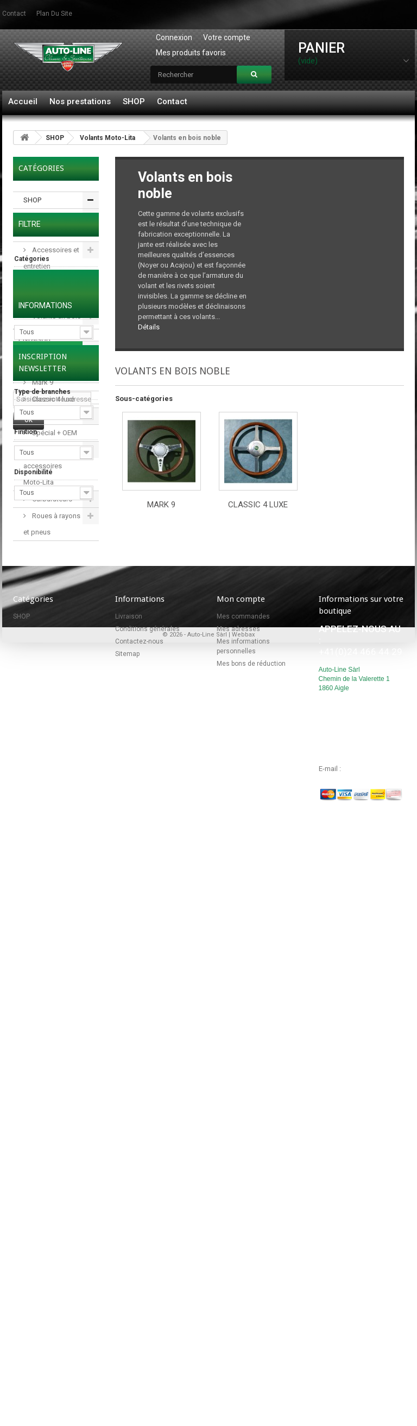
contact (14, 13)
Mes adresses (238, 1175)
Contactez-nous (139, 1187)
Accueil (22, 101)
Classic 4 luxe (52, 399)
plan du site (54, 13)
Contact (172, 101)
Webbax (243, 1369)
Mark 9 (41, 382)
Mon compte (241, 1145)
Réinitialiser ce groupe (70, 639)
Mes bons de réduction (251, 1209)
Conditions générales (37, 928)
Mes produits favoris (191, 52)
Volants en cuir (54, 416)
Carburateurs (51, 499)
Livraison (34, 902)
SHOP (134, 101)
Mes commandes (243, 1162)
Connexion (174, 37)
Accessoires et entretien (51, 258)
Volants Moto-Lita (107, 138)
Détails (149, 327)
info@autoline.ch (368, 1315)
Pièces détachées (39, 225)
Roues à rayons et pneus (51, 524)
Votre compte (226, 37)
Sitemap (127, 1200)
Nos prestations (80, 101)
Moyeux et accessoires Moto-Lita (43, 465)
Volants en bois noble (52, 357)
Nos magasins (44, 955)
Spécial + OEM (53, 433)
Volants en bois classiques (52, 324)
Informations (45, 873)
